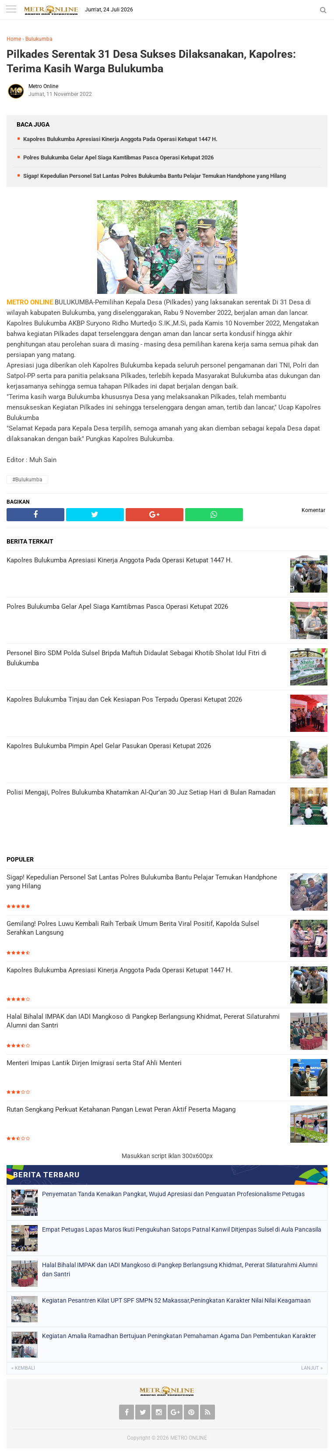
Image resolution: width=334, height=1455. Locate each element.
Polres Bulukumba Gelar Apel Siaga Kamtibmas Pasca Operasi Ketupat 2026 (118, 157)
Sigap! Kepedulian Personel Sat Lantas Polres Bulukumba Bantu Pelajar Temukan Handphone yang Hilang (154, 176)
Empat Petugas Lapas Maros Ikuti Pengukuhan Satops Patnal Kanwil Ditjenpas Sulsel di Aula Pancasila (181, 1229)
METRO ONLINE (188, 1438)
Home (14, 39)
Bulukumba (39, 39)
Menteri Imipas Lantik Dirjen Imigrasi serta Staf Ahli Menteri (94, 1063)
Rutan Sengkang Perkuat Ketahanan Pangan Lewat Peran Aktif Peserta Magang (121, 1109)
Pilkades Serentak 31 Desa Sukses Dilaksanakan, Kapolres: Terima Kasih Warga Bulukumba (151, 61)
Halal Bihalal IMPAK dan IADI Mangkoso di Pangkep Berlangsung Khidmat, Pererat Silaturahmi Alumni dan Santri (143, 1021)
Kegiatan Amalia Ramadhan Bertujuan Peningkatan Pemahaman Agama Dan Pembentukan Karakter (179, 1335)
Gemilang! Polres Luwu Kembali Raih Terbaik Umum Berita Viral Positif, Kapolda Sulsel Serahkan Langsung (133, 928)
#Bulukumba (27, 480)
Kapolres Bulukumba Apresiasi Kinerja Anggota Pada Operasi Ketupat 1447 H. (120, 139)
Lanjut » (312, 1368)
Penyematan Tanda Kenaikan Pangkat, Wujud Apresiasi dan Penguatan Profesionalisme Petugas (173, 1193)
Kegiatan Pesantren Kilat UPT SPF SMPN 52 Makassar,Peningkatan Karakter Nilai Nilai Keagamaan (176, 1300)
